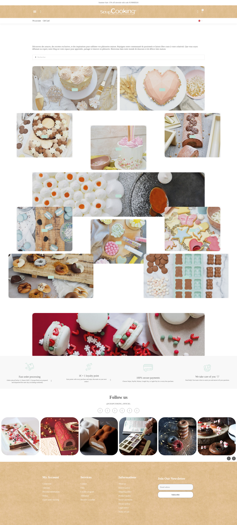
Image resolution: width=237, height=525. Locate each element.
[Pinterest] (129, 410)
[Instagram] (100, 410)
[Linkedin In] (136, 410)
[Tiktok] (114, 410)
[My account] (197, 12)
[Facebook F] (107, 410)
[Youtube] (122, 410)
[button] (34, 11)
